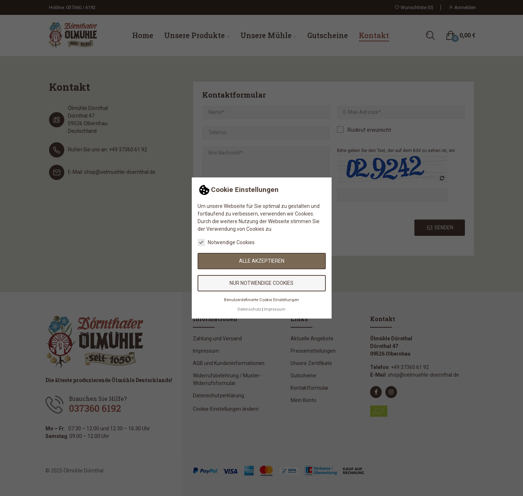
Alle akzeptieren (261, 261)
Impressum (274, 309)
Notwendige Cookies (226, 242)
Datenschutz (249, 309)
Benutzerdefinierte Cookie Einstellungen (261, 300)
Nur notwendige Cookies (261, 283)
